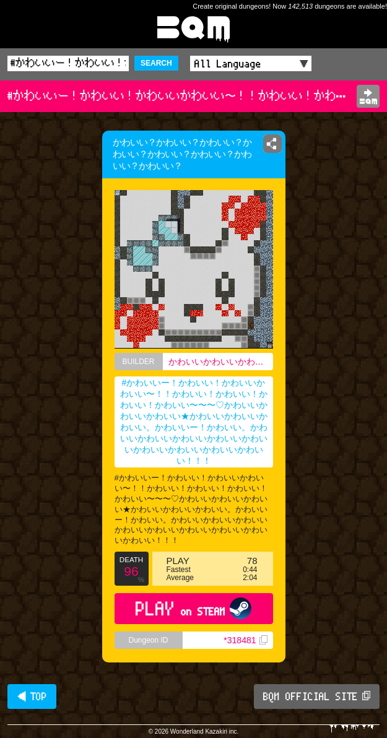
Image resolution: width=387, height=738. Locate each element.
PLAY (193, 608)
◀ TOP (32, 696)
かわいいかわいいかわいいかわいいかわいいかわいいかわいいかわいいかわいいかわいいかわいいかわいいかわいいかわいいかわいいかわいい (220, 362)
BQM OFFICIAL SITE (316, 696)
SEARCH (156, 63)
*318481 (245, 640)
